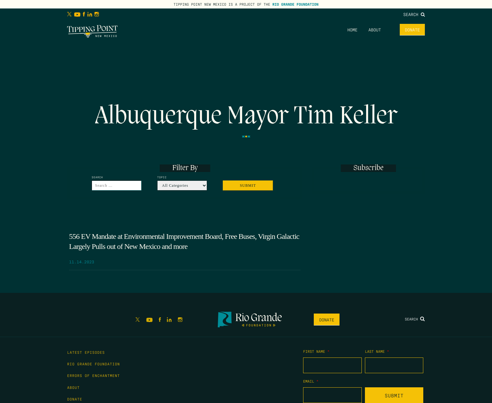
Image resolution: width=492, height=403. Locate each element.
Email (310, 381)
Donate (412, 29)
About (374, 29)
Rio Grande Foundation (295, 4)
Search (414, 14)
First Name (316, 351)
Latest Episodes (86, 352)
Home (352, 29)
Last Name (377, 351)
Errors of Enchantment (93, 375)
